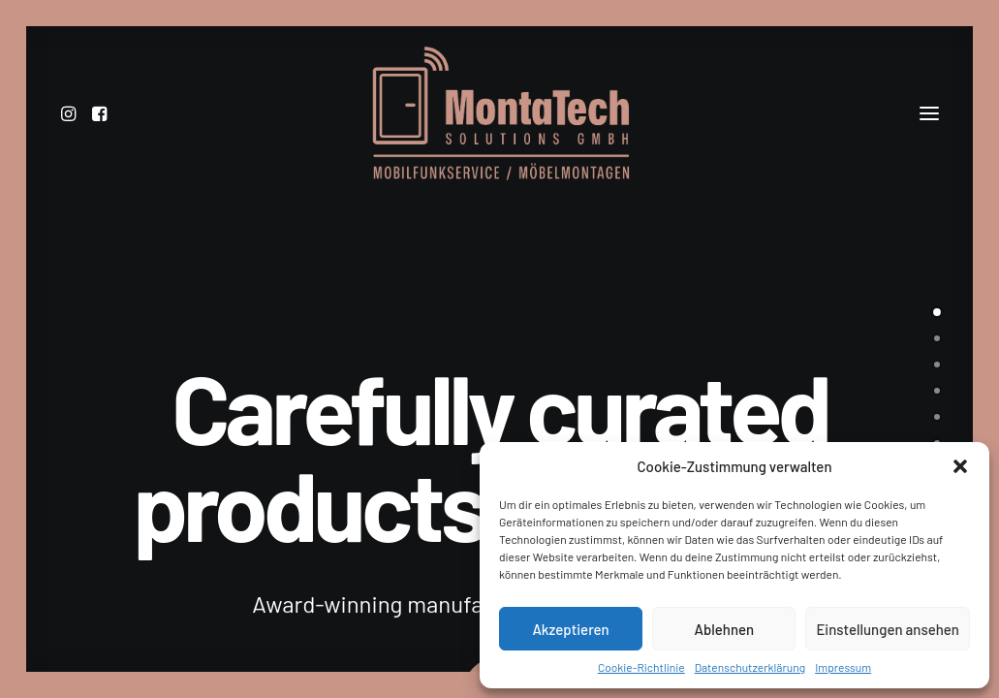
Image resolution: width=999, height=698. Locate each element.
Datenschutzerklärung (750, 667)
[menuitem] (73, 131)
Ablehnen (724, 629)
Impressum (843, 667)
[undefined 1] (937, 337)
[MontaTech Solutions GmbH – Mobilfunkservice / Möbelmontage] (499, 131)
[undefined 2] (937, 363)
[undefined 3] (937, 389)
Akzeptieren (570, 629)
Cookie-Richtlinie (641, 667)
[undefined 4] (937, 415)
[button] (960, 466)
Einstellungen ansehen (887, 629)
